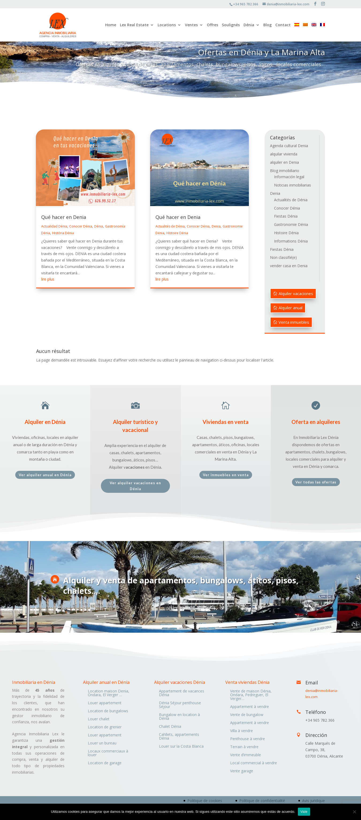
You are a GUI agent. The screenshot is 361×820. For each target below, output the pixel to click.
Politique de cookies (204, 800)
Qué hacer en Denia (63, 217)
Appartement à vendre (249, 707)
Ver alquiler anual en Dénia (45, 475)
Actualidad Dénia (54, 226)
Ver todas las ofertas (315, 482)
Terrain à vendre (244, 747)
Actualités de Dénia (170, 226)
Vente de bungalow (246, 715)
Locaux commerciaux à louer (108, 753)
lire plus (47, 279)
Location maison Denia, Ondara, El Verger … (108, 693)
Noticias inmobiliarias (292, 185)
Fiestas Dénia (286, 216)
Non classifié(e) (283, 257)
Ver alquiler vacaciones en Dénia (135, 486)
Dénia (249, 25)
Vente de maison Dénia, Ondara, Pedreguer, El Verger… (251, 695)
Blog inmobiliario (284, 170)
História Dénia (63, 233)
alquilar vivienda (283, 153)
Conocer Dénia (80, 226)
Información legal (289, 176)
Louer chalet (98, 719)
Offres (212, 25)
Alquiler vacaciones (296, 293)
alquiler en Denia (284, 162)
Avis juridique (313, 800)
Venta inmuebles (294, 322)
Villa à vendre (241, 731)
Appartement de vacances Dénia (181, 693)
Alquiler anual (290, 307)
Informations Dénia (291, 241)
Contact (283, 25)
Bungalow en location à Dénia (179, 717)
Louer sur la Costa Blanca (181, 746)
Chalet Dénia (170, 727)
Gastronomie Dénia (291, 224)
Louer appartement (104, 703)
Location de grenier (104, 727)
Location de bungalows (108, 711)
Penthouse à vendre (247, 739)
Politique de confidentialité (262, 800)
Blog (267, 25)
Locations (167, 25)
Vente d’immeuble (245, 755)
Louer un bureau (102, 743)
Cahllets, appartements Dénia (179, 737)
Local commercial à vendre (253, 763)
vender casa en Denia (288, 265)
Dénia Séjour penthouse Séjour (180, 705)
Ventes (191, 25)
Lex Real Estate (134, 25)
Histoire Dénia (177, 233)
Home (110, 25)
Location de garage (104, 763)
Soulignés (231, 25)
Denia (216, 226)
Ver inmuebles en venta (226, 475)
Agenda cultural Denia (289, 145)
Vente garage (241, 771)
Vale (304, 812)
